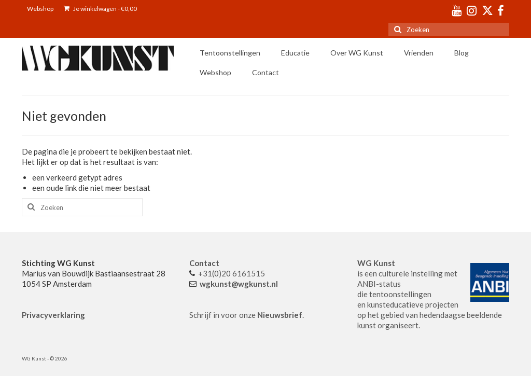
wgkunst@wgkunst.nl (239, 283)
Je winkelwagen (100, 8)
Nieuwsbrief (279, 314)
